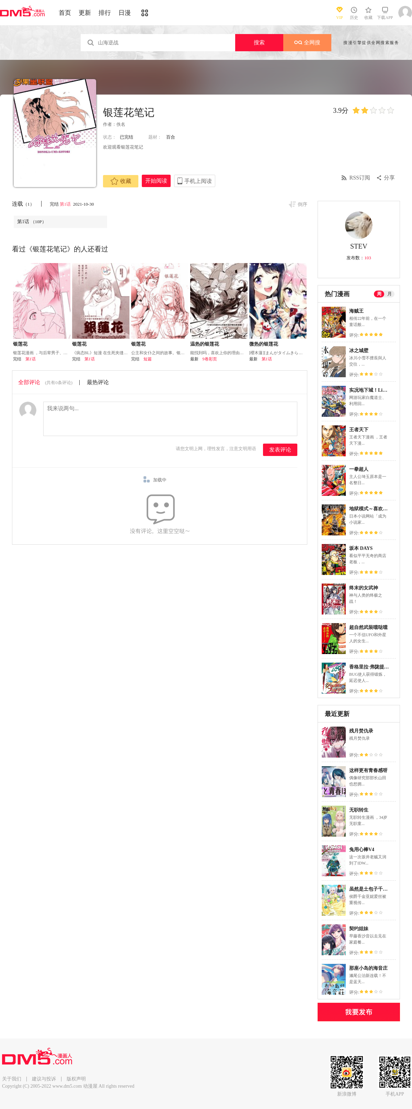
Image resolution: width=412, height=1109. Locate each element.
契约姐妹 (358, 928)
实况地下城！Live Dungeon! (378, 390)
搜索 (259, 42)
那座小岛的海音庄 (368, 968)
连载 (23, 204)
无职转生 (358, 810)
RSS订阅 (360, 178)
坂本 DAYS (361, 548)
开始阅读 (156, 181)
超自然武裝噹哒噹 (368, 627)
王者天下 (358, 429)
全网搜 (307, 42)
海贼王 (356, 311)
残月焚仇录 (361, 730)
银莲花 (20, 344)
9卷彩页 (210, 359)
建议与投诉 (44, 1078)
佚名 (120, 124)
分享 (389, 178)
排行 (105, 12)
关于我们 (11, 1078)
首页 (65, 12)
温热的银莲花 (204, 344)
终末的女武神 (363, 587)
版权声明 (76, 1078)
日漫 (124, 12)
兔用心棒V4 (361, 849)
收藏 (121, 181)
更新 (85, 12)
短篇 (148, 359)
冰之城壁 (358, 350)
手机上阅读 (198, 181)
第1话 (66, 204)
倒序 (302, 204)
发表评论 (280, 450)
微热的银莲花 (263, 344)
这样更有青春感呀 (368, 770)
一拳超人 (358, 469)
